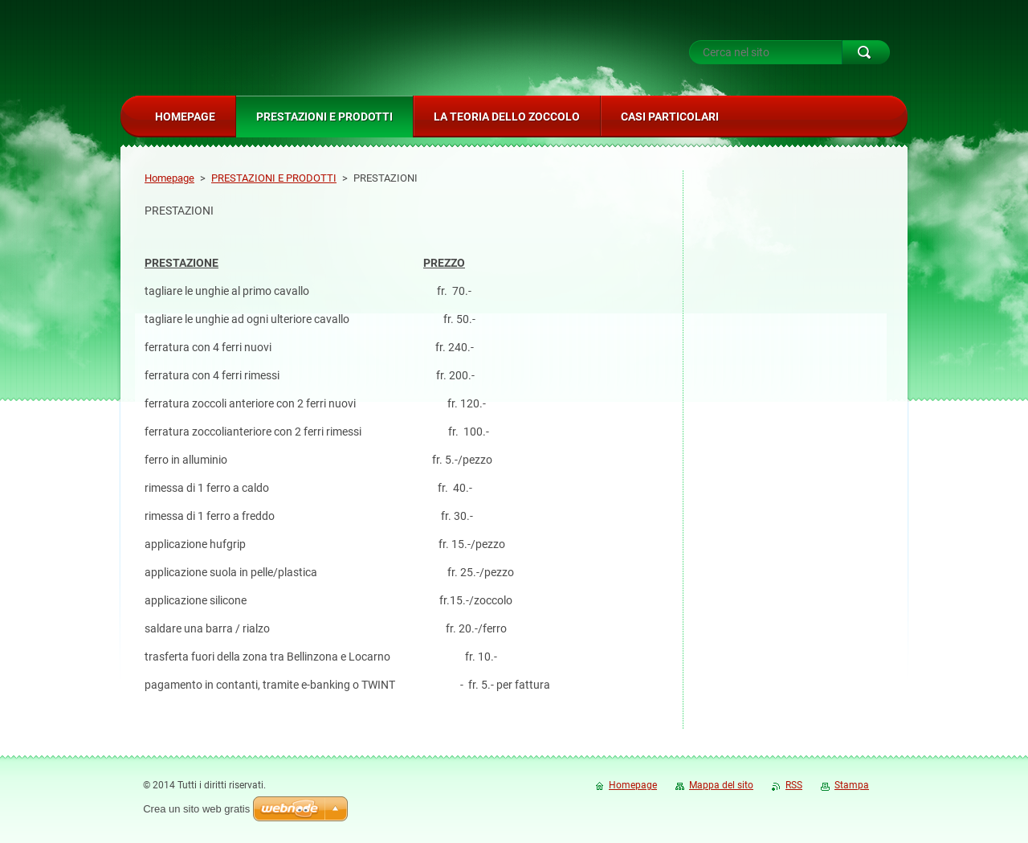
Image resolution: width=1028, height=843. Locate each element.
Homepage (169, 178)
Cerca (866, 52)
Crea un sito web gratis (196, 809)
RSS (793, 785)
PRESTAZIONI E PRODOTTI (274, 178)
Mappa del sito (721, 785)
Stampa (851, 785)
